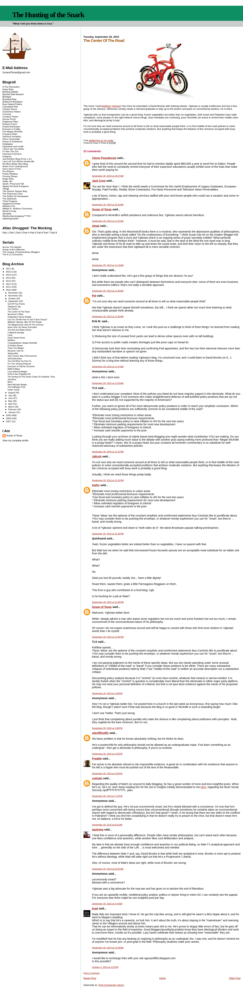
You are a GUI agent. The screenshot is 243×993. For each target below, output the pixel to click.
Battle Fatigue (14, 369)
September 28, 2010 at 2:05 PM (107, 773)
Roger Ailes (8, 178)
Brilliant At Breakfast (12, 101)
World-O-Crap (9, 211)
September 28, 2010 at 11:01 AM (107, 221)
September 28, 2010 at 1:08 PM (107, 728)
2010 (8, 290)
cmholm (97, 778)
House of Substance (12, 141)
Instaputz (6, 156)
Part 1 (5, 232)
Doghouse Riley (10, 121)
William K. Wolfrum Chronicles (17, 208)
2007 (8, 421)
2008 (8, 418)
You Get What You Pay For (20, 361)
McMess (11, 340)
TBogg (5, 188)
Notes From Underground (15, 166)
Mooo (10, 382)
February (12, 409)
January (12, 412)
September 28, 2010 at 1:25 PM (107, 754)
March (11, 407)
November (13, 295)
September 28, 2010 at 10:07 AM (107, 176)
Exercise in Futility (11, 129)
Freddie (97, 758)
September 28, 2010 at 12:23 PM (108, 480)
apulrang (97, 829)
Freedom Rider (9, 134)
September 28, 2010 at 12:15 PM (108, 452)
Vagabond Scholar (11, 203)
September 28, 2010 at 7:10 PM (107, 796)
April (10, 404)
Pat (94, 295)
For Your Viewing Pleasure (19, 364)
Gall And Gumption (11, 136)
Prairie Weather (10, 173)
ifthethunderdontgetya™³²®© (16, 216)
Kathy (95, 485)
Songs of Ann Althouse (13, 249)
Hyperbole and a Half (12, 146)
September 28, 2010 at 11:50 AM (107, 383)
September (13, 301)
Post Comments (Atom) (111, 985)
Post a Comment (91, 973)
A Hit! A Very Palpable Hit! (19, 374)
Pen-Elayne (8, 171)
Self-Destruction (15, 359)
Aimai (95, 225)
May (10, 401)
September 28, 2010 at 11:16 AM (107, 265)
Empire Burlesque (11, 126)
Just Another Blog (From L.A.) (17, 159)
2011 (8, 286)
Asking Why (13, 353)
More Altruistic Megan (17, 385)
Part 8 (54, 232)
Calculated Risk (10, 106)
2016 (8, 271)
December (13, 293)
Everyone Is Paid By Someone (21, 366)
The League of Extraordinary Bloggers (21, 252)
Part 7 (47, 232)
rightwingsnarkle (10, 218)
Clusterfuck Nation (11, 111)
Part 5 (33, 232)
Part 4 (26, 232)
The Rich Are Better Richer (20, 330)
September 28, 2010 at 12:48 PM (108, 602)
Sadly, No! (7, 181)
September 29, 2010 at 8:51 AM (107, 825)
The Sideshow (9, 198)
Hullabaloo (7, 144)
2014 (8, 278)
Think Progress (9, 201)
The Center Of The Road (19, 312)
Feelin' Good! (14, 390)
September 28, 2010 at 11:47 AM (107, 366)
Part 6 (40, 232)
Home (162, 978)
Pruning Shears (10, 176)
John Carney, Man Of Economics (22, 356)
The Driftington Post (16, 387)
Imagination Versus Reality (19, 317)
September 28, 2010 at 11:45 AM (107, 316)
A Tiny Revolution (11, 86)
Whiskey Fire (8, 206)
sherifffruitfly (100, 732)
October (12, 298)
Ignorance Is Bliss (16, 314)
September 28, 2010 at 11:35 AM (107, 291)
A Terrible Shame (15, 346)
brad (95, 908)
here (203, 787)
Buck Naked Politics (12, 104)
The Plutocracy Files (12, 193)
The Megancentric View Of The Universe (26, 325)
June (10, 398)
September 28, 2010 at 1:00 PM (107, 693)
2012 (8, 284)
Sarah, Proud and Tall (13, 183)
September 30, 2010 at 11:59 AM (107, 948)
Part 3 (19, 232)
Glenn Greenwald (11, 139)
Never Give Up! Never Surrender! (22, 327)
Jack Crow (99, 180)
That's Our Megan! (16, 348)
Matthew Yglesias (111, 106)
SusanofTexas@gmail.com (16, 72)
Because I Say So (16, 351)
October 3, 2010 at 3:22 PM (105, 967)
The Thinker (13, 309)
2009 (8, 415)
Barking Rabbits (10, 91)
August (11, 392)
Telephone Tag (14, 307)
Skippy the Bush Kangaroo (15, 186)
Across (12, 247)
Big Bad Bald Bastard (13, 94)
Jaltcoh (97, 456)
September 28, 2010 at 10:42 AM (107, 204)
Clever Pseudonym (104, 157)
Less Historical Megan (17, 372)
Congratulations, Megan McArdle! (22, 343)
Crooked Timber (10, 116)
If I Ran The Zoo (10, 151)
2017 (8, 268)
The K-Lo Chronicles (12, 254)
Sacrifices (12, 379)
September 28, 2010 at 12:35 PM (108, 534)
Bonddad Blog (9, 99)
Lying (10, 335)
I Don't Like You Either (13, 149)
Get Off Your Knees (16, 304)
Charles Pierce (9, 109)
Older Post (235, 978)
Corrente (6, 114)
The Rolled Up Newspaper (15, 196)
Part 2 (12, 232)
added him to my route (101, 140)
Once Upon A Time (11, 169)
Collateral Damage (16, 333)
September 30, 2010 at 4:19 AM (107, 904)
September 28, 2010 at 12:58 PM (108, 637)
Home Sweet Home (16, 338)
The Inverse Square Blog (14, 191)
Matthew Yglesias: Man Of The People (25, 322)
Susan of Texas (102, 209)
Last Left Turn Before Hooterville (18, 161)
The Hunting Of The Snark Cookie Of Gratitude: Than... (32, 377)
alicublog (6, 213)
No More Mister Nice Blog (15, 164)
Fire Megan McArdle (12, 131)
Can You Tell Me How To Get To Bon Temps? (27, 320)
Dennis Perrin (9, 119)
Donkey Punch (9, 124)
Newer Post (89, 978)
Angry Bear (8, 89)
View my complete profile (15, 440)
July (10, 395)
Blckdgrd (6, 96)
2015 (8, 274)
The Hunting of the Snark (48, 15)
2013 (8, 281)
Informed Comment (11, 154)
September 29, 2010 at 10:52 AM (107, 869)
